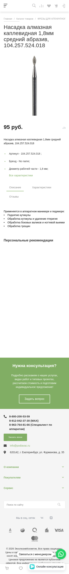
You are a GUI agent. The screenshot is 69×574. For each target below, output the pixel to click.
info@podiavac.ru (20, 445)
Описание (15, 187)
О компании (11, 467)
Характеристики (41, 187)
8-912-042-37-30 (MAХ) (23, 420)
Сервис (8, 488)
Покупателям (12, 477)
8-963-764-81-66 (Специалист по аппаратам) (30, 426)
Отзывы (14, 196)
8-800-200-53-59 (19, 416)
